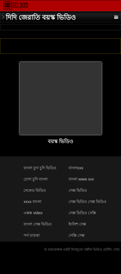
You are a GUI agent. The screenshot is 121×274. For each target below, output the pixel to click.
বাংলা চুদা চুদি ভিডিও (39, 168)
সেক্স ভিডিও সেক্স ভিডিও (87, 201)
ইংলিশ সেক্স (77, 224)
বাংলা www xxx (81, 179)
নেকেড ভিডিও (34, 190)
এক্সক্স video (32, 213)
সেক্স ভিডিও (78, 190)
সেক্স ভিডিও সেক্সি (82, 213)
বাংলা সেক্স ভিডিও (37, 224)
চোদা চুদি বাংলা (35, 179)
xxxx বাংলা (32, 201)
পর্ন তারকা (31, 235)
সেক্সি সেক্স (76, 235)
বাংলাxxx (76, 168)
